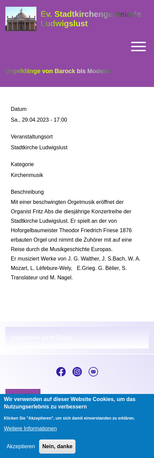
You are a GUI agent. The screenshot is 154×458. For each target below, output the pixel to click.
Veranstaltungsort (32, 137)
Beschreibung (27, 192)
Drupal (64, 337)
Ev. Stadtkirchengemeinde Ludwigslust (90, 18)
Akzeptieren (20, 451)
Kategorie (22, 164)
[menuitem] (22, 396)
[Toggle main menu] (77, 46)
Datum (19, 109)
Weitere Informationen (30, 433)
